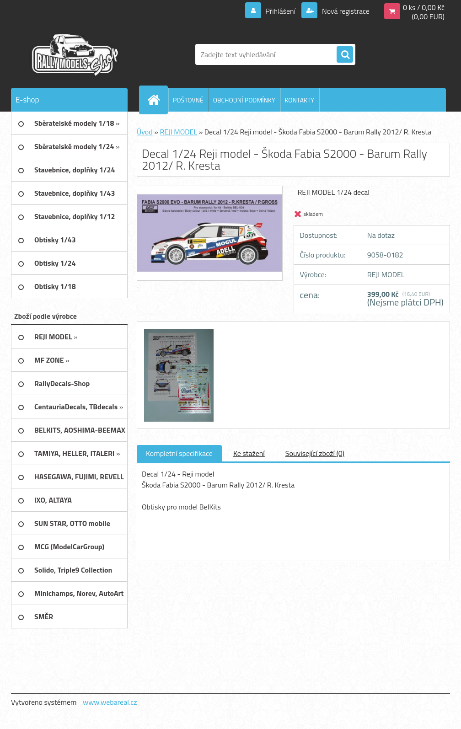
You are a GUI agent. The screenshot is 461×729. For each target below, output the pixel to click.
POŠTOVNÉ (188, 100)
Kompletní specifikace (179, 453)
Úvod (145, 131)
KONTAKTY (299, 100)
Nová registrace (345, 10)
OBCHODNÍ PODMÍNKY (244, 100)
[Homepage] (157, 99)
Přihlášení (280, 10)
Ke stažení (249, 453)
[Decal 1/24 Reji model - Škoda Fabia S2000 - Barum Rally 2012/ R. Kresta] (178, 330)
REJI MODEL (178, 131)
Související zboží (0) (314, 453)
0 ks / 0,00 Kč (424, 7)
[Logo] (74, 54)
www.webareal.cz (110, 702)
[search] (345, 55)
